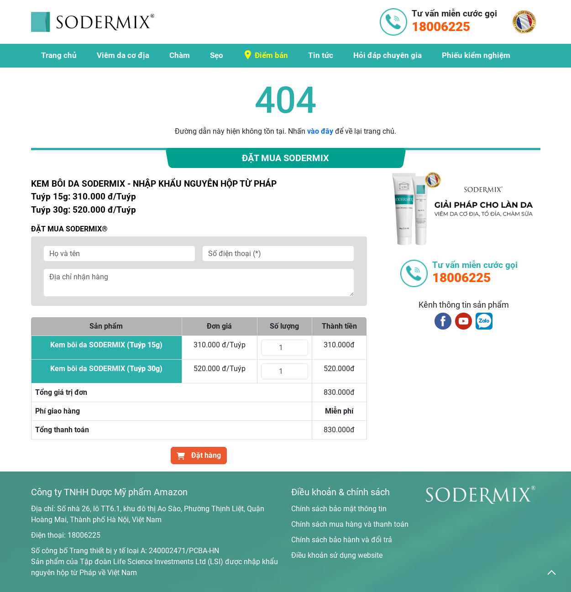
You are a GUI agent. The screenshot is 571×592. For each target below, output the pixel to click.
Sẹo (216, 55)
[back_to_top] (551, 572)
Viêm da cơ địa (123, 55)
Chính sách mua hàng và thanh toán (350, 524)
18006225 (84, 535)
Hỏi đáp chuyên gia (387, 55)
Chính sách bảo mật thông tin (339, 508)
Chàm (179, 55)
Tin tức (320, 55)
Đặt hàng (199, 455)
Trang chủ (59, 55)
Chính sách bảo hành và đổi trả (341, 539)
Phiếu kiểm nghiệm (476, 55)
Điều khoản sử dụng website (336, 555)
